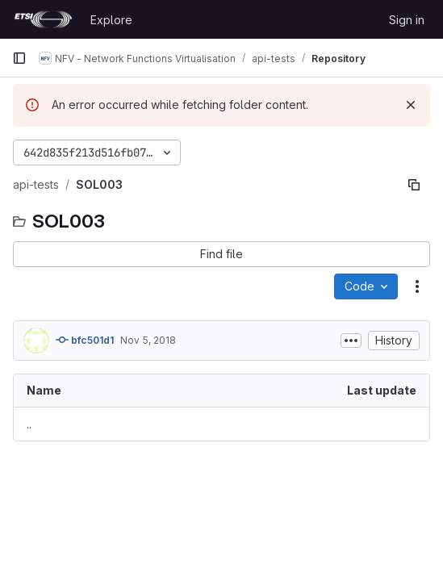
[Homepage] (43, 19)
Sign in (406, 20)
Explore (111, 20)
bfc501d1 (85, 339)
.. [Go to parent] (29, 424)
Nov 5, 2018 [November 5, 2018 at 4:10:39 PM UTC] (148, 340)
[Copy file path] (414, 185)
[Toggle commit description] (351, 340)
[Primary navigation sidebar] (19, 58)
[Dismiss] (410, 105)
